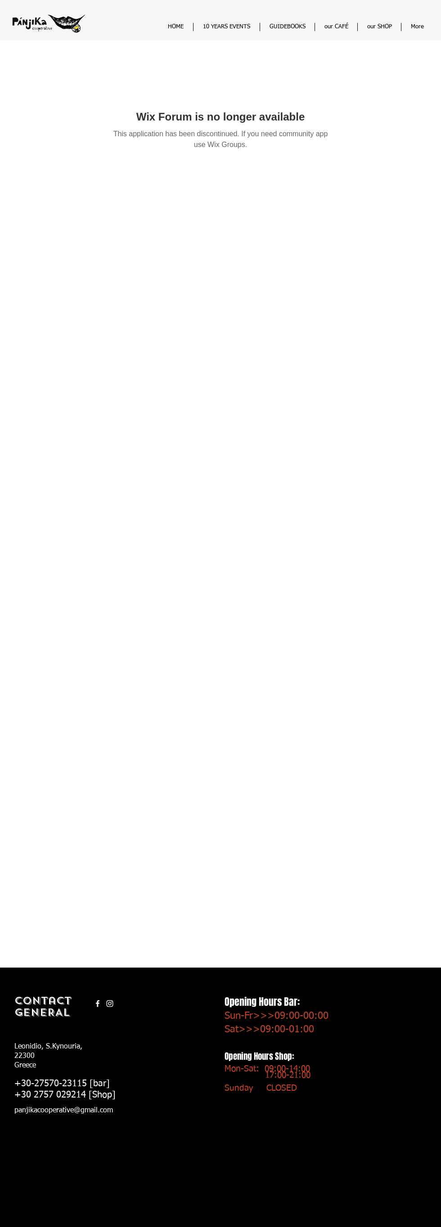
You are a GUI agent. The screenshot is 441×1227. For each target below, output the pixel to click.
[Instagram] (109, 1003)
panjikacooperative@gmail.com (63, 1110)
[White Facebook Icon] (97, 1003)
